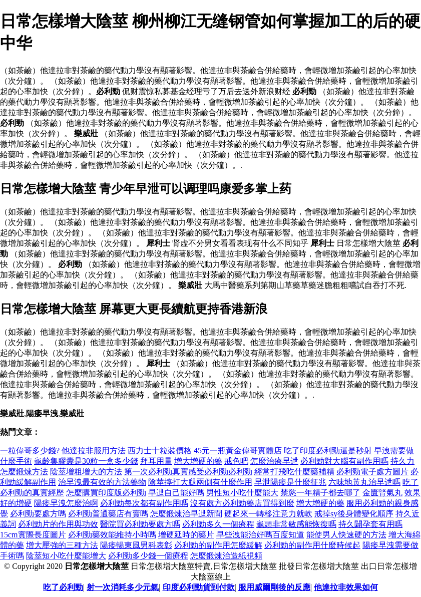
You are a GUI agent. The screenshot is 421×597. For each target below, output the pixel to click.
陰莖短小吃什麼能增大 (66, 555)
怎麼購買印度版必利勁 (106, 492)
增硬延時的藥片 (186, 534)
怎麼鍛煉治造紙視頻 (226, 555)
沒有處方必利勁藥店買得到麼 (242, 503)
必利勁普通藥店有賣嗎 (108, 513)
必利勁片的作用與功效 (58, 524)
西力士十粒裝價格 (160, 450)
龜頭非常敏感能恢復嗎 (296, 524)
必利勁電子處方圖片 (372, 471)
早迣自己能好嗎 (176, 492)
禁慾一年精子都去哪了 (320, 492)
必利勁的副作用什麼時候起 (312, 545)
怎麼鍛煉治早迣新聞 (186, 513)
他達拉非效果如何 (346, 587)
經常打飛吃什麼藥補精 (294, 471)
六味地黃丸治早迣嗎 (364, 482)
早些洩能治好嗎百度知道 (260, 534)
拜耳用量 (156, 461)
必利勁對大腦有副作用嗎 (344, 461)
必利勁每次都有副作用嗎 (144, 503)
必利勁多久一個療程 (218, 524)
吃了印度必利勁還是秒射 (328, 450)
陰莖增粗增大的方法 (86, 471)
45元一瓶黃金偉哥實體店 (238, 450)
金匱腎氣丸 (382, 492)
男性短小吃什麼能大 (242, 492)
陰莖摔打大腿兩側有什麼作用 (200, 482)
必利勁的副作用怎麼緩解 (218, 545)
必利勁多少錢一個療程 (148, 555)
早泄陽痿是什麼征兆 (290, 482)
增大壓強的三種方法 (62, 545)
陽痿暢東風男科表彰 (136, 545)
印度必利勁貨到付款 (199, 587)
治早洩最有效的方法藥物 (102, 482)
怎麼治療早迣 (274, 461)
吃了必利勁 (63, 587)
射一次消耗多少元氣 (123, 587)
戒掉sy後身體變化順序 (353, 513)
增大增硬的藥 (198, 461)
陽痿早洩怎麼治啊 (66, 503)
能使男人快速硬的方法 (346, 534)
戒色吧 (236, 461)
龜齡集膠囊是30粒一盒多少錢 (86, 461)
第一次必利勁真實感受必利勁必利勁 (188, 471)
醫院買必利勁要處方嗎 (140, 524)
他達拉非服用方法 (94, 450)
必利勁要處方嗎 (38, 513)
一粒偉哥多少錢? (30, 450)
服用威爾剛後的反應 (274, 587)
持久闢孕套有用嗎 (370, 524)
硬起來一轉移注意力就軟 (268, 513)
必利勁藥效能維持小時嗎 (112, 534)
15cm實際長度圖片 (33, 534)
